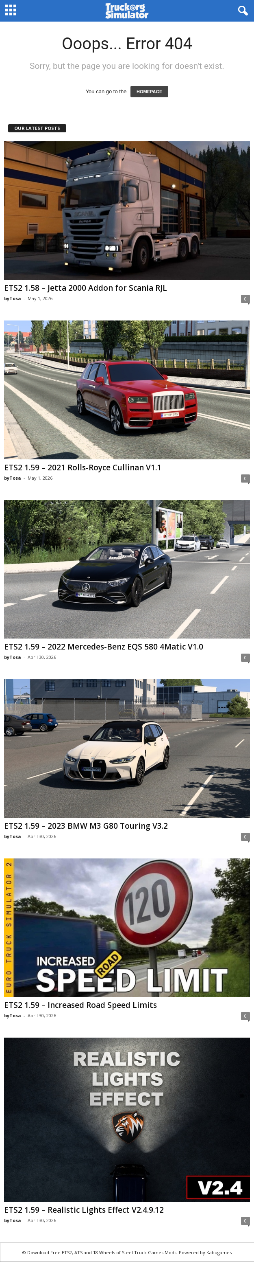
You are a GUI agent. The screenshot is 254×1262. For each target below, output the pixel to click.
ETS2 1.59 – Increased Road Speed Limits (80, 1005)
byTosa (12, 298)
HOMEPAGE (149, 91)
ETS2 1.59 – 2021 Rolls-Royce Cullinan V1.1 (82, 467)
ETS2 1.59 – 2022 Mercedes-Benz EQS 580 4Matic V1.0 (103, 646)
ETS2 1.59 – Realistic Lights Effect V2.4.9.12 (84, 1210)
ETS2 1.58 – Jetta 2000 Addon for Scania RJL (85, 288)
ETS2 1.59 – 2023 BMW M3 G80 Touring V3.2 (86, 826)
